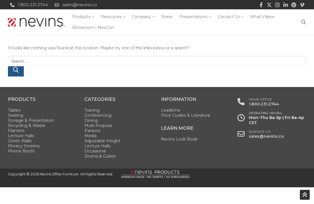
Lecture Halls (21, 135)
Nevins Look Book (179, 139)
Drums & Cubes (100, 156)
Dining (90, 120)
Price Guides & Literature (185, 115)
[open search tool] (303, 22)
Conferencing (97, 115)
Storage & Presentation (31, 120)
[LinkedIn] (286, 5)
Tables (14, 110)
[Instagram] (277, 5)
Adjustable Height (102, 140)
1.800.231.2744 (28, 5)
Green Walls (19, 140)
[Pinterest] (294, 5)
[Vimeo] (302, 5)
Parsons (92, 130)
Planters (16, 130)
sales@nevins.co (74, 5)
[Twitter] (269, 5)
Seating (15, 115)
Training (92, 110)
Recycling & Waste (26, 125)
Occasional (95, 151)
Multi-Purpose (98, 125)
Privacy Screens (23, 145)
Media (90, 135)
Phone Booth (21, 151)
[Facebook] (261, 5)
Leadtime (170, 110)
